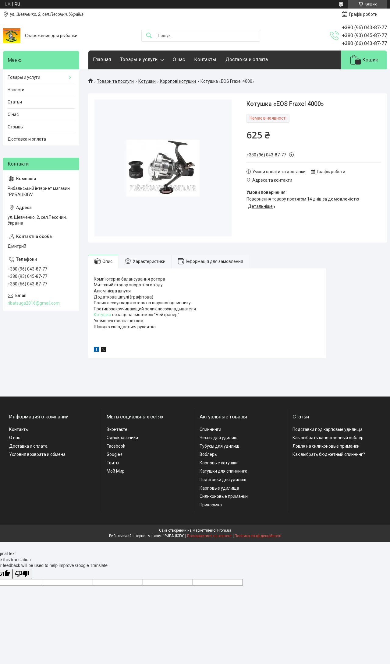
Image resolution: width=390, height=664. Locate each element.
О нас (179, 59)
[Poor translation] (22, 574)
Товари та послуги (115, 81)
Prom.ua (224, 530)
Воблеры (209, 454)
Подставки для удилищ (223, 479)
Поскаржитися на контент (209, 536)
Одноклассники (122, 437)
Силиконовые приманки (224, 496)
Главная (102, 59)
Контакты (205, 59)
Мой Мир (116, 471)
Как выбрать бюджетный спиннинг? (328, 454)
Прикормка (211, 504)
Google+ (114, 454)
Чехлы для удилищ (219, 437)
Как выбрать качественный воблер (327, 437)
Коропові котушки (178, 81)
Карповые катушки (219, 462)
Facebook (116, 446)
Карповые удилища (219, 488)
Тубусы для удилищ (219, 446)
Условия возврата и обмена (37, 454)
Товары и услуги (139, 59)
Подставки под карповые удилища (327, 429)
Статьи (15, 102)
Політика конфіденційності (258, 536)
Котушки (147, 81)
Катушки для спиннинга (223, 471)
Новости (16, 89)
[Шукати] (149, 35)
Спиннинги (210, 429)
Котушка (102, 314)
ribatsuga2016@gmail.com (34, 303)
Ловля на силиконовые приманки (326, 446)
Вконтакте (117, 429)
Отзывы (15, 126)
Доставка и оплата (246, 59)
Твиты (113, 462)
